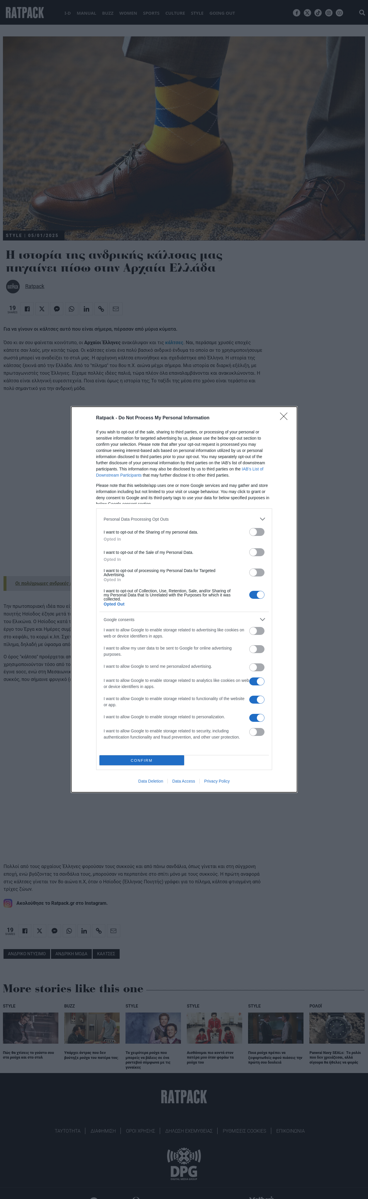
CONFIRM (142, 760)
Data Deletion (150, 781)
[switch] (256, 532)
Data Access (183, 781)
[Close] (285, 418)
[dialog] (184, 599)
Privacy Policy (217, 781)
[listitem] (184, 519)
